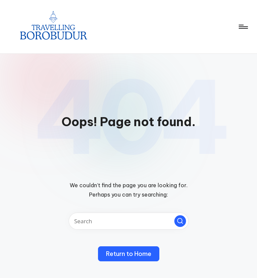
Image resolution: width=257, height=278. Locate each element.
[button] (180, 221)
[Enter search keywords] (129, 221)
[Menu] (243, 26)
